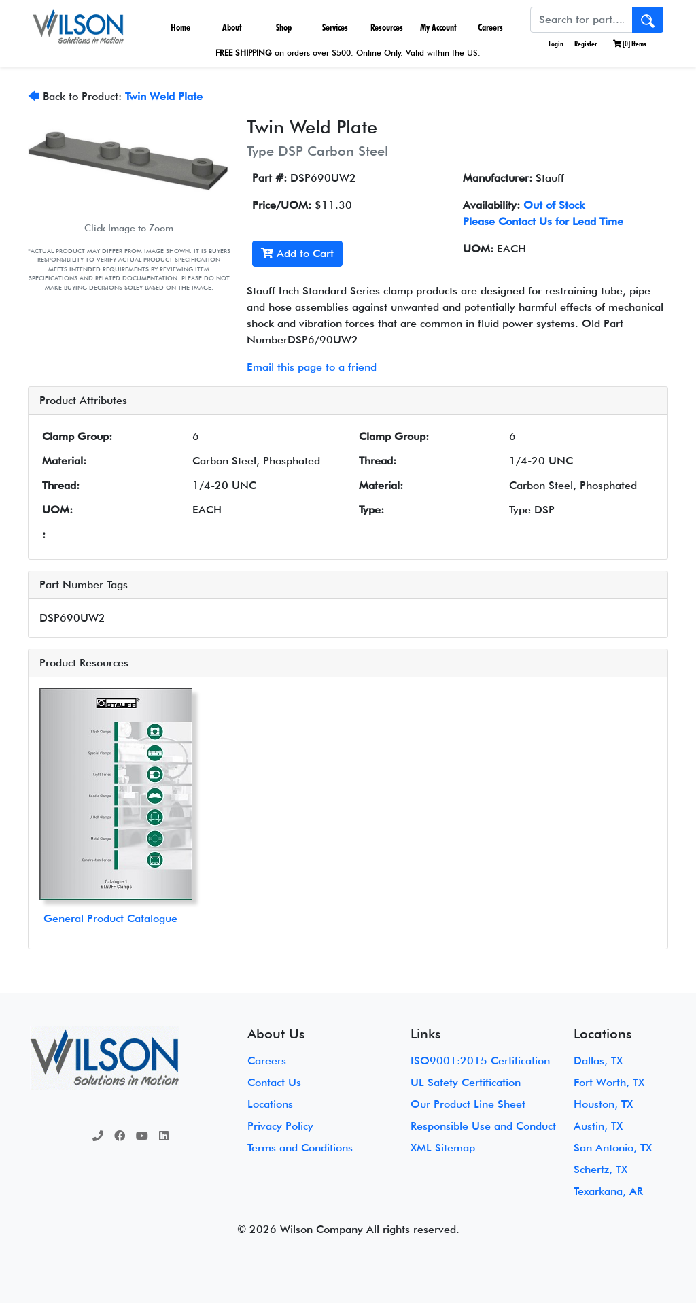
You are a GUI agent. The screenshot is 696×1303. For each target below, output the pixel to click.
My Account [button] (438, 27)
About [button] (232, 27)
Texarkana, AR (608, 1191)
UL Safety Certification (466, 1082)
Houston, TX (603, 1104)
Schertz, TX (600, 1169)
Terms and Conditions (300, 1147)
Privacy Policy (280, 1125)
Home (180, 27)
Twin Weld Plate (164, 96)
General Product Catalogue (110, 918)
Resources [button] (386, 27)
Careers (490, 27)
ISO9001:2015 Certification (480, 1060)
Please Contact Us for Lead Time (543, 221)
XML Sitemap (443, 1147)
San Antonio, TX (613, 1147)
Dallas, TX (598, 1060)
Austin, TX (598, 1125)
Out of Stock (554, 205)
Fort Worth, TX (609, 1082)
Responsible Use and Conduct (483, 1125)
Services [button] (335, 27)
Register (585, 43)
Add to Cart (297, 253)
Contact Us (274, 1082)
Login (555, 43)
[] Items (629, 43)
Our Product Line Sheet (468, 1104)
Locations (270, 1104)
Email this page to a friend (312, 366)
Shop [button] (284, 27)
